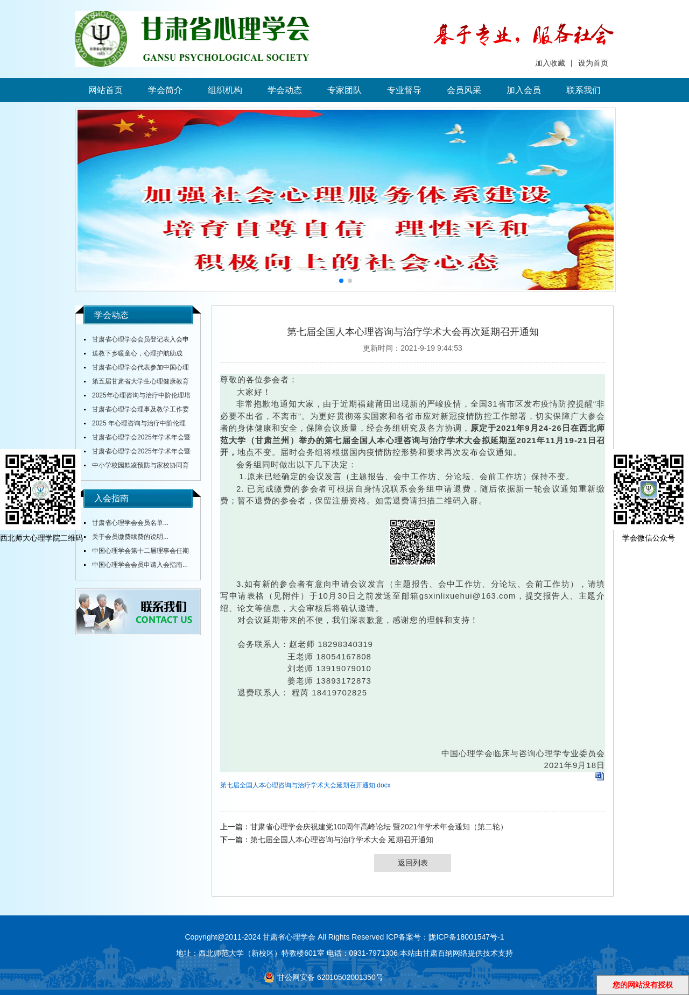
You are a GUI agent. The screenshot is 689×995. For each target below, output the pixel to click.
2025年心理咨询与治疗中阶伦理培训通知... (137, 397)
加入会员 (524, 90)
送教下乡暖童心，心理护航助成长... (133, 355)
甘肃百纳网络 (445, 953)
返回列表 (413, 862)
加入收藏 (550, 63)
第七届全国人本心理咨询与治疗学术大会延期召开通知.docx (305, 785)
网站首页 (105, 90)
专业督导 (404, 90)
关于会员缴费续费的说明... (130, 537)
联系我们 (583, 90)
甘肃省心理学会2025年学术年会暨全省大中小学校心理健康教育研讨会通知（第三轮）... (137, 452)
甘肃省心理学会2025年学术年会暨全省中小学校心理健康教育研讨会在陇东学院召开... (137, 438)
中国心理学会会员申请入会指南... (140, 564)
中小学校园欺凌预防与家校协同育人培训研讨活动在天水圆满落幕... (136, 466)
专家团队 (344, 90)
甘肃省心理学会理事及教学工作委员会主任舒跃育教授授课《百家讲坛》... (136, 411)
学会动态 (285, 90)
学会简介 (165, 90)
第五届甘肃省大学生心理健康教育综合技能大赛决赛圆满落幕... (136, 383)
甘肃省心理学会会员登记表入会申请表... (136, 341)
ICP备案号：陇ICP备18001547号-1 (445, 937)
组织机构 (225, 90)
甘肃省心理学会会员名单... (130, 523)
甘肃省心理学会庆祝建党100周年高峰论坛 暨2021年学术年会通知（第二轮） (379, 826)
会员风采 (464, 90)
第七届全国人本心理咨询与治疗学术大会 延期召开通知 (341, 839)
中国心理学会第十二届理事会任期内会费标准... (136, 552)
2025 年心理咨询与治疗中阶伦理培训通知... (135, 425)
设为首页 (593, 63)
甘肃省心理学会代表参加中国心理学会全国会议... (136, 369)
